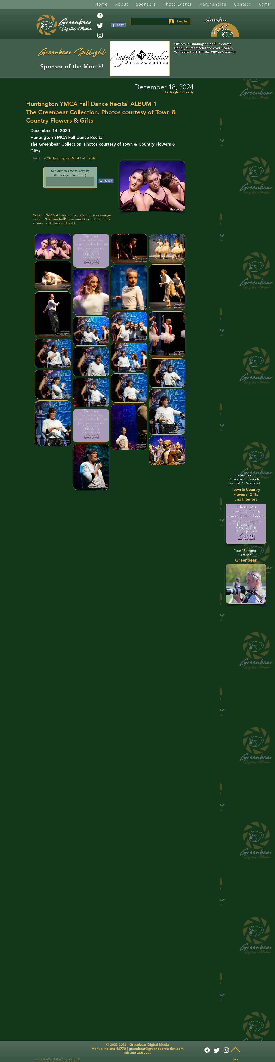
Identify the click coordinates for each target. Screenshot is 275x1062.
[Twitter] (100, 25)
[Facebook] (100, 15)
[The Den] (225, 30)
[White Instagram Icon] (100, 35)
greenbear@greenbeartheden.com (156, 1049)
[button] (122, 4)
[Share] (118, 25)
